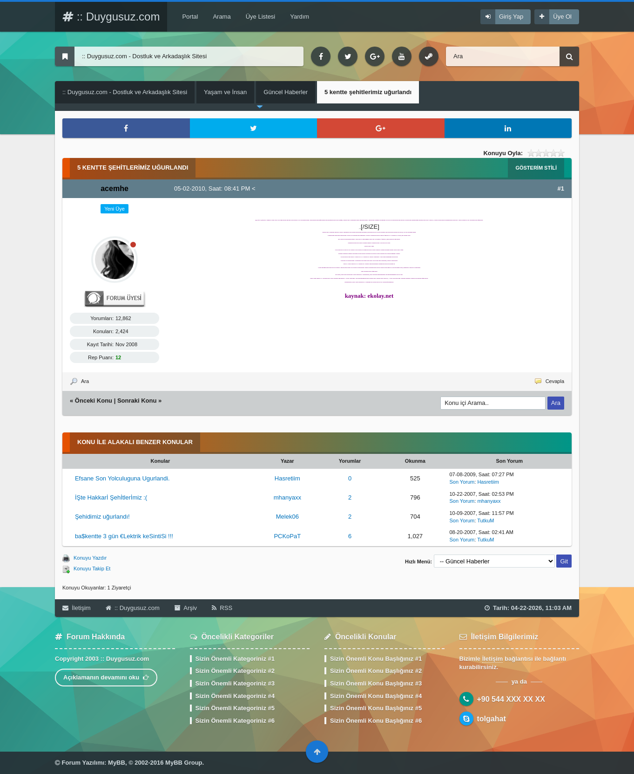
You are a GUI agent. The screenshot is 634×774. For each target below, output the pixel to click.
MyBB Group (183, 762)
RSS (222, 607)
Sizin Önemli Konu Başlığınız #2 (376, 670)
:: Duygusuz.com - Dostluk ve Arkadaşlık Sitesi (124, 92)
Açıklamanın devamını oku (106, 677)
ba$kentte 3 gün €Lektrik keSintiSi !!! (124, 536)
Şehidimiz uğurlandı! (102, 516)
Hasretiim (287, 478)
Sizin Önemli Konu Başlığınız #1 (376, 658)
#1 (561, 188)
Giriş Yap (511, 16)
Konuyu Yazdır (90, 558)
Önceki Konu (93, 400)
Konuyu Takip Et (92, 568)
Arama (221, 16)
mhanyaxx (287, 497)
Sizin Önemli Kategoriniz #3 (235, 683)
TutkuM (485, 520)
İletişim (76, 607)
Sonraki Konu (137, 400)
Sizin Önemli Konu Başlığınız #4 (376, 695)
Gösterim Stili (536, 168)
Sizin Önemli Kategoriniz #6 (235, 720)
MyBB (116, 762)
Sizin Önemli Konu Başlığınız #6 (376, 720)
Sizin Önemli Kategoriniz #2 (235, 670)
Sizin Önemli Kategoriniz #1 (235, 658)
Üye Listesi (261, 16)
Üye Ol (562, 16)
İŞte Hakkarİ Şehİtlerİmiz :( (111, 497)
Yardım (299, 16)
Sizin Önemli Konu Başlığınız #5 (376, 708)
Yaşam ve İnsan (225, 92)
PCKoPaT (287, 536)
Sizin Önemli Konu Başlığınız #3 (376, 683)
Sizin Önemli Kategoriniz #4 (235, 695)
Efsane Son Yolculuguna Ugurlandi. (122, 478)
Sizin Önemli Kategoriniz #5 (235, 708)
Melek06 (287, 516)
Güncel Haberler (285, 92)
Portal (190, 16)
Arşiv (186, 607)
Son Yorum (461, 482)
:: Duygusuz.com (111, 16)
